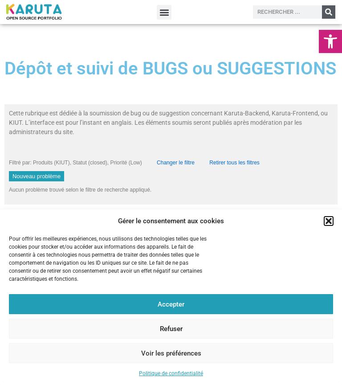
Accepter (171, 304)
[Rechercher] (328, 12)
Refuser (171, 329)
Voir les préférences (171, 353)
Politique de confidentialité (171, 373)
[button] (330, 41)
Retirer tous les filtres (234, 163)
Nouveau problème (36, 176)
